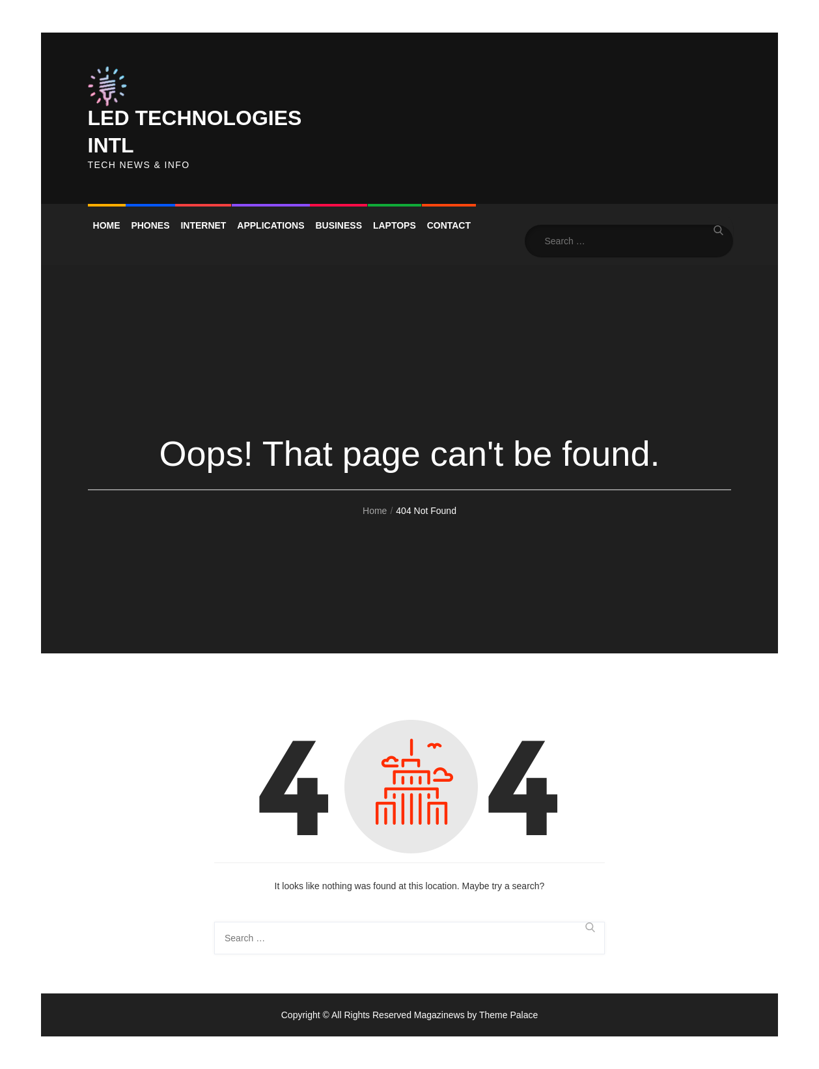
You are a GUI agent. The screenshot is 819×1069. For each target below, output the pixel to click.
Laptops (394, 225)
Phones (150, 225)
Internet (203, 225)
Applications (270, 225)
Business (338, 225)
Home (106, 225)
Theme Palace (508, 1015)
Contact (449, 225)
